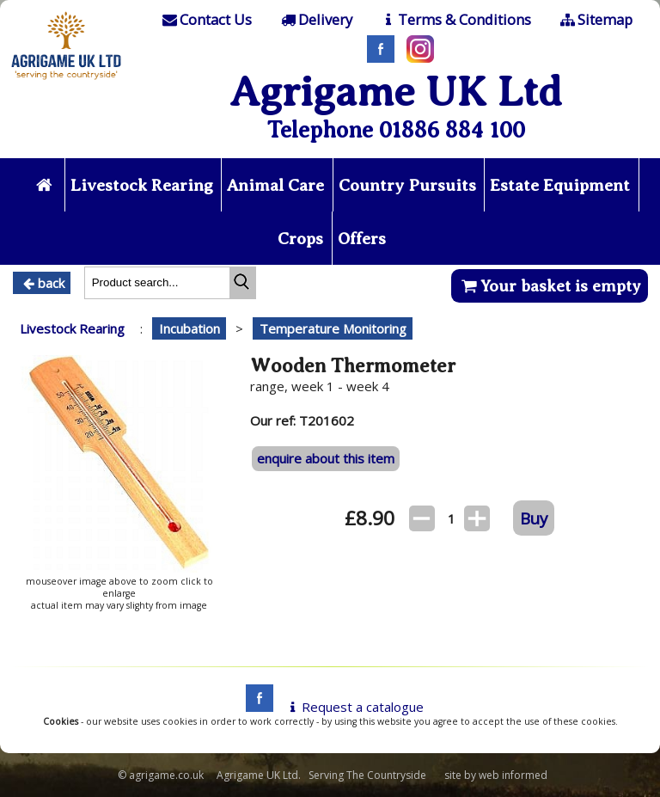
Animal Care (275, 185)
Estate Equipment (560, 185)
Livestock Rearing (141, 185)
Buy (533, 518)
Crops (300, 239)
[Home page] (66, 81)
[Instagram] (416, 57)
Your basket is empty (549, 286)
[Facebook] (376, 57)
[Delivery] (315, 19)
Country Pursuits (407, 185)
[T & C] (455, 19)
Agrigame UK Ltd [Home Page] (395, 91)
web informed (513, 775)
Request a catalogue (354, 706)
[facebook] (255, 706)
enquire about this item (325, 458)
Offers (362, 239)
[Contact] (206, 19)
